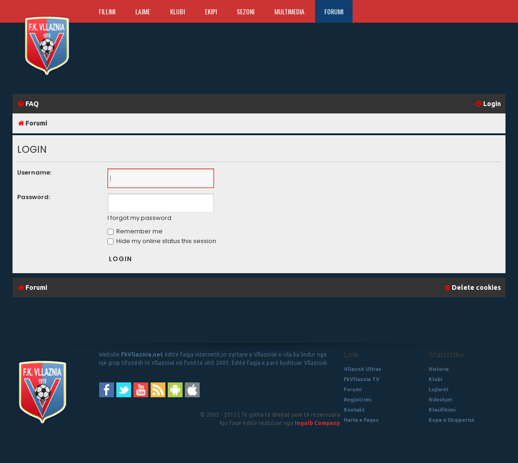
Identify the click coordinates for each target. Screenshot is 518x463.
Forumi (333, 11)
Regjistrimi (357, 399)
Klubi (177, 11)
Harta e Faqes (361, 420)
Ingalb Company (317, 423)
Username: (34, 172)
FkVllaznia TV (361, 379)
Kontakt (354, 410)
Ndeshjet (440, 399)
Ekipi (211, 11)
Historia (439, 369)
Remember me (135, 231)
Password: (33, 197)
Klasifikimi (442, 410)
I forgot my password (139, 218)
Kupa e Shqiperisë (451, 420)
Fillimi (107, 11)
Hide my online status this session (161, 241)
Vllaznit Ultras (362, 369)
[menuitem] (28, 104)
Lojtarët (439, 389)
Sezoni (245, 11)
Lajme (142, 11)
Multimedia (289, 11)
